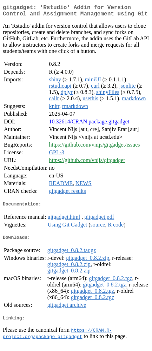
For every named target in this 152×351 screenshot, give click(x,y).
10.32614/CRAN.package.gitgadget (89, 124)
